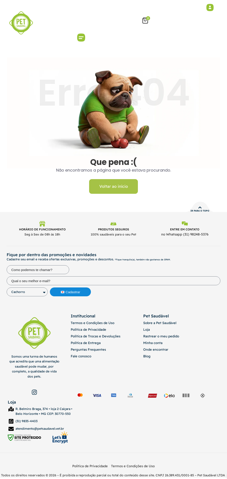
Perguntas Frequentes (87, 351)
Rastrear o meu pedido (160, 337)
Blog (146, 357)
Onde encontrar (154, 351)
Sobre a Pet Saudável (159, 324)
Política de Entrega (84, 344)
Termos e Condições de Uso (91, 324)
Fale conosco (80, 357)
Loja (146, 331)
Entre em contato (184, 230)
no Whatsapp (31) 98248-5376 (185, 236)
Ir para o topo (199, 211)
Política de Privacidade (87, 331)
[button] (81, 38)
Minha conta (152, 344)
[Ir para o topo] (200, 208)
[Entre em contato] (184, 225)
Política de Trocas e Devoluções (94, 337)
